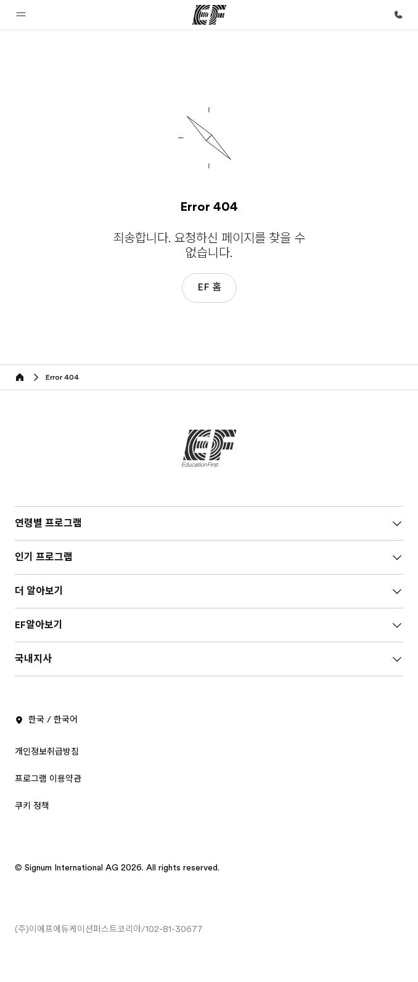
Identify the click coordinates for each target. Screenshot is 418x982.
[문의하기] (398, 15)
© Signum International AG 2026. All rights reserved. (117, 867)
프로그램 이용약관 (48, 779)
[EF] (209, 15)
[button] (21, 15)
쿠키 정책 (32, 806)
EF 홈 (209, 287)
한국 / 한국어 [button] (46, 720)
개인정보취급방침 (47, 751)
